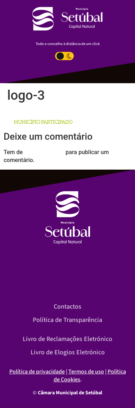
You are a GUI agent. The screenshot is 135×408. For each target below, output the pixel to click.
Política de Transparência (67, 319)
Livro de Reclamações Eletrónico (67, 339)
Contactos (67, 306)
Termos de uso (86, 372)
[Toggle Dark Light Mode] (64, 56)
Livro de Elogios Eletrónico (68, 352)
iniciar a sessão (44, 152)
